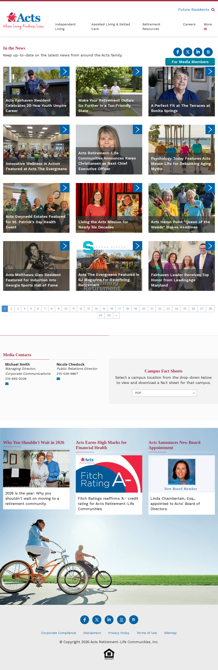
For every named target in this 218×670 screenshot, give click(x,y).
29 (100, 315)
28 (210, 308)
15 (104, 308)
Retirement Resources (151, 26)
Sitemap (170, 633)
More (208, 26)
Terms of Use (147, 633)
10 (66, 308)
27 (202, 308)
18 (127, 308)
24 (176, 308)
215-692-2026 (15, 379)
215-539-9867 (67, 374)
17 (119, 308)
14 (96, 308)
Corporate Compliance (58, 633)
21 (152, 308)
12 (81, 308)
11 (73, 308)
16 (111, 308)
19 (135, 308)
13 (88, 308)
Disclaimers (92, 633)
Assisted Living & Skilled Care (110, 26)
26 (193, 308)
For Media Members (190, 62)
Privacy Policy (118, 633)
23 (168, 308)
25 (185, 308)
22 (160, 308)
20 (144, 308)
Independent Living (65, 26)
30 (109, 315)
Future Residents (193, 9)
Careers (189, 24)
